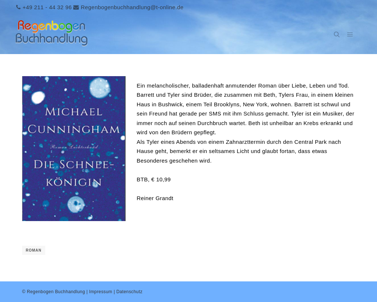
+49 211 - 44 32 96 (47, 7)
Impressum (100, 291)
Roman (34, 250)
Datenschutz (129, 291)
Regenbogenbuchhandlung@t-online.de (132, 7)
